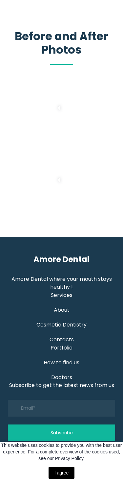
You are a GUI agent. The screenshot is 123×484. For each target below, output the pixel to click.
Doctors (61, 377)
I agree (61, 472)
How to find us (61, 362)
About (62, 310)
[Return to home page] (61, 259)
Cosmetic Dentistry (61, 324)
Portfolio (61, 347)
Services (61, 295)
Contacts (62, 339)
